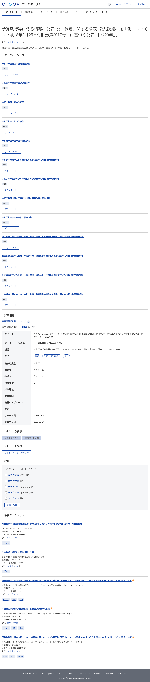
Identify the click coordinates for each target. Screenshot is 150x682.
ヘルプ (60, 674)
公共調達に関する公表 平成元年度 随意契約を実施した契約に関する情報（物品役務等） (43, 256)
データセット (12, 12)
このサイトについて (29, 674)
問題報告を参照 (32, 438)
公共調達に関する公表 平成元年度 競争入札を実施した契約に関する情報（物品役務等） (43, 237)
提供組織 (29, 12)
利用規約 (69, 674)
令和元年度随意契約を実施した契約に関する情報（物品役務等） (31, 179)
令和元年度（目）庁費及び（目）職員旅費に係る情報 (26, 198)
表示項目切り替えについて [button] (16, 321)
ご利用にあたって (47, 674)
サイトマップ (123, 674)
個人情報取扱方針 (83, 674)
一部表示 (24, 327)
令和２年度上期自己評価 (13, 102)
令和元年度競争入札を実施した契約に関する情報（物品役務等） (31, 160)
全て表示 (31, 327)
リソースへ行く (12, 75)
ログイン (128, 4)
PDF (14, 600)
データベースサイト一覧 (97, 12)
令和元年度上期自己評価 (13, 121)
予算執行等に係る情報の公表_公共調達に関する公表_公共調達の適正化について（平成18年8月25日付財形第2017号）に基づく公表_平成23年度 (67, 581)
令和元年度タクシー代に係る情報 (17, 217)
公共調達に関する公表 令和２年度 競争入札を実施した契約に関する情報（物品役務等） (43, 275)
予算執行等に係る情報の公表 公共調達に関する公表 (26, 609)
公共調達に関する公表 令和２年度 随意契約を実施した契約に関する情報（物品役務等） (43, 294)
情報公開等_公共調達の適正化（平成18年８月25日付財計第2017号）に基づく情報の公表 (42, 524)
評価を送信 (12, 505)
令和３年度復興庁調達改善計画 (16, 64)
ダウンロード (11, 171)
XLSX (20, 656)
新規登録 (141, 4)
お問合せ (96, 674)
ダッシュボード (109, 674)
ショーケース (47, 12)
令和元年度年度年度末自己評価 (16, 141)
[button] (114, 4)
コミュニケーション (69, 12)
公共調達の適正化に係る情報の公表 (18, 552)
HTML (6, 543)
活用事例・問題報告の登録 (17, 453)
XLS (21, 600)
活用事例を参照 (12, 438)
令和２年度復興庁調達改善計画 (16, 83)
